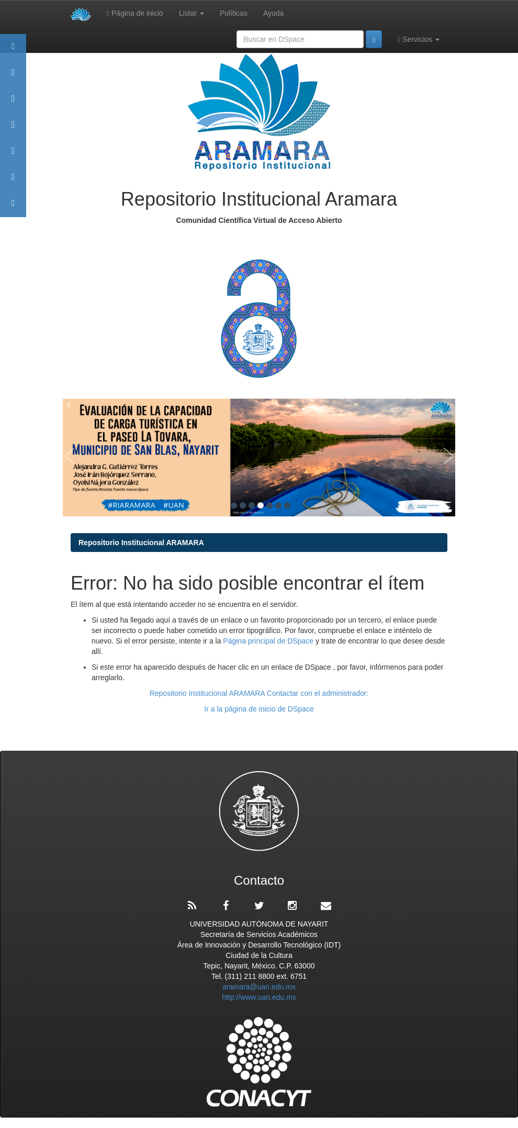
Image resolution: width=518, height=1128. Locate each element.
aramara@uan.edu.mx (259, 987)
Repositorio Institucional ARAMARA (141, 542)
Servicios (419, 39)
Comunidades (13, 103)
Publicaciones (13, 129)
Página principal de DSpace (269, 641)
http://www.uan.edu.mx (259, 997)
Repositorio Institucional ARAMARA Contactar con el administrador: (259, 693)
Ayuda (273, 13)
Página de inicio (135, 13)
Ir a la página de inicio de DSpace (258, 709)
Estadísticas (13, 182)
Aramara (13, 77)
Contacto (13, 208)
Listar (191, 13)
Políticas (233, 13)
